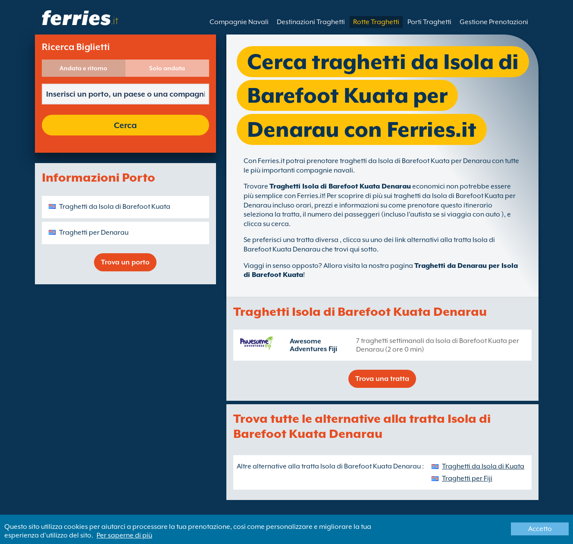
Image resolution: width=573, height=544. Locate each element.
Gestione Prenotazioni (494, 22)
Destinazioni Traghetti (311, 22)
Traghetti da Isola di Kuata (483, 466)
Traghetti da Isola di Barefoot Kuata (114, 207)
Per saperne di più (124, 535)
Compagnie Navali (239, 22)
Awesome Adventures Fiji (313, 345)
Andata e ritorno (83, 68)
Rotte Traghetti (376, 22)
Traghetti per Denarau (93, 232)
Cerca (125, 125)
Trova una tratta (382, 379)
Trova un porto (125, 262)
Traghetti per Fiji (467, 478)
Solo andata (167, 68)
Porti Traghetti (429, 22)
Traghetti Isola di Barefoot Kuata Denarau (340, 186)
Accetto (540, 529)
